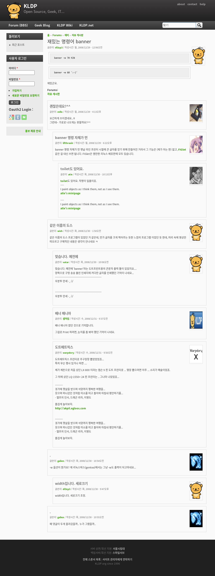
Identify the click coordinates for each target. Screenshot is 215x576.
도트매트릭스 (64, 347)
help (203, 4)
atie (70, 174)
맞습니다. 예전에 (66, 256)
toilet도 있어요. (72, 168)
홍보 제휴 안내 (33, 131)
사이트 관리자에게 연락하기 (117, 559)
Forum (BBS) (18, 25)
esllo (60, 111)
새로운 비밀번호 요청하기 (25, 95)
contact (192, 4)
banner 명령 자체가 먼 (71, 137)
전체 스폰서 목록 (92, 559)
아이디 (13, 68)
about (181, 4)
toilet (64, 181)
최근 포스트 (18, 45)
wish (60, 231)
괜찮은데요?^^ (60, 106)
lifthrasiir (68, 143)
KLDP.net (86, 25)
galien (60, 460)
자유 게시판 (77, 35)
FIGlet (182, 149)
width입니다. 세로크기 (71, 483)
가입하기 (17, 90)
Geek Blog (42, 25)
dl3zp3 (59, 47)
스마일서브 (118, 553)
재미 (66, 35)
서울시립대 (119, 549)
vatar (66, 262)
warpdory (68, 352)
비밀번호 (14, 79)
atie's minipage (70, 193)
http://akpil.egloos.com (70, 408)
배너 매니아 (63, 313)
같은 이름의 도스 (61, 225)
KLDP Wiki (64, 25)
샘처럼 (66, 318)
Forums (57, 35)
